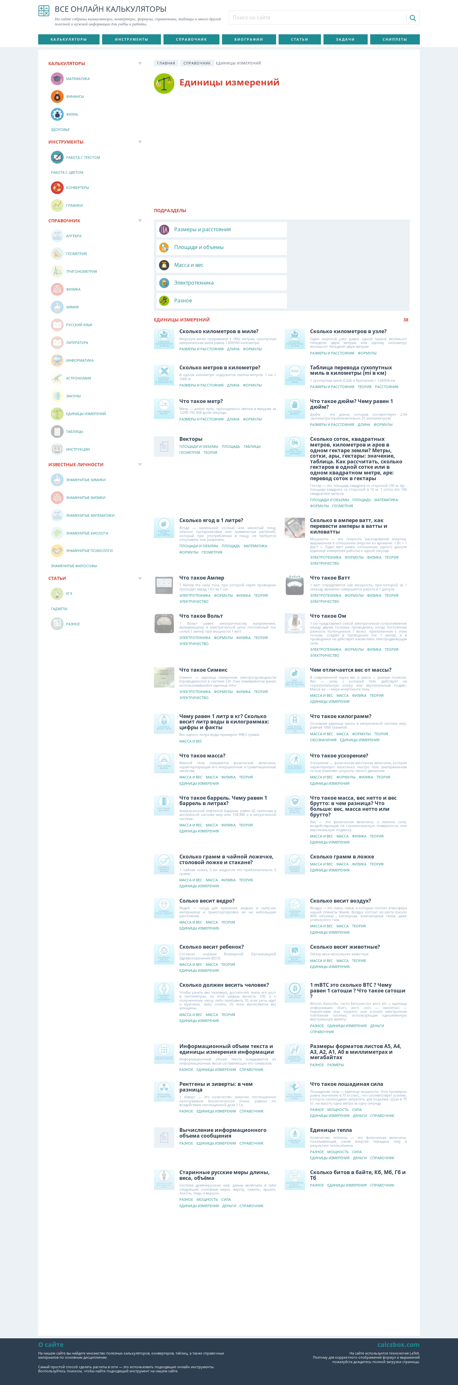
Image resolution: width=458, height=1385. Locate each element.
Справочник (191, 39)
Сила (357, 1074)
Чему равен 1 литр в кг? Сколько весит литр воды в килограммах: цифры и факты (224, 686)
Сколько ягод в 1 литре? (211, 484)
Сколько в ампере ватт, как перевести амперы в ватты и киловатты (349, 490)
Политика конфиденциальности (242, 1355)
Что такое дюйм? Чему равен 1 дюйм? (351, 368)
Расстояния (387, 351)
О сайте (325, 1355)
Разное (183, 264)
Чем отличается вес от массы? (351, 634)
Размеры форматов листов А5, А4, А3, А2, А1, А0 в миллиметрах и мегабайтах (356, 1016)
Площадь (231, 411)
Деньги (377, 990)
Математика (386, 464)
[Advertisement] (282, 147)
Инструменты (132, 39)
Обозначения (323, 705)
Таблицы (252, 411)
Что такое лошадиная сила (347, 1048)
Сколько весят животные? (345, 911)
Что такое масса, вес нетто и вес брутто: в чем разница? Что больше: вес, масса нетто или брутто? (353, 771)
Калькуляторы (69, 39)
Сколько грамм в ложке (342, 820)
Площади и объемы (325, 229)
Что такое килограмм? (341, 680)
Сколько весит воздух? (340, 865)
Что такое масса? (202, 719)
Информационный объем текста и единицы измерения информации (226, 1013)
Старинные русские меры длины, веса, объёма (224, 1139)
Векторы (191, 403)
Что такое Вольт (201, 580)
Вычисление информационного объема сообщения (223, 1097)
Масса (343, 660)
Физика (374, 522)
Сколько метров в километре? (219, 331)
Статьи (300, 39)
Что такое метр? (201, 365)
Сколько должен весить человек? (224, 949)
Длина (233, 314)
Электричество (325, 528)
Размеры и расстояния (202, 229)
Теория (365, 351)
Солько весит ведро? (207, 865)
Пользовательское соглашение (159, 1355)
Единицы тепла (331, 1094)
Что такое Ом (328, 580)
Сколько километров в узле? (348, 295)
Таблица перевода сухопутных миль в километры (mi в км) (351, 334)
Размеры (336, 1029)
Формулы (252, 314)
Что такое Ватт (330, 542)
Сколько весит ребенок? (211, 911)
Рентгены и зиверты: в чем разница (216, 1051)
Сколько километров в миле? (219, 295)
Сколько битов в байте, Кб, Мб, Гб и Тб (358, 1139)
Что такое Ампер (201, 542)
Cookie (297, 1355)
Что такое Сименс (203, 634)
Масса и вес (189, 247)
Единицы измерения (330, 666)
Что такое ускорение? (339, 719)
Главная (166, 63)
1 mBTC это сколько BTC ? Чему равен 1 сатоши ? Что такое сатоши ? (358, 955)
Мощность (338, 1074)
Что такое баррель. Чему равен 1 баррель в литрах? (223, 765)
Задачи (345, 39)
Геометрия (189, 417)
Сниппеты (395, 39)
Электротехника (320, 247)
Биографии (248, 39)
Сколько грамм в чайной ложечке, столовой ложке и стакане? (226, 823)
